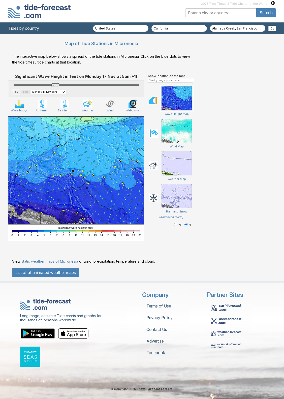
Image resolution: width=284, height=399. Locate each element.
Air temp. (42, 106)
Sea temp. (65, 106)
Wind (110, 106)
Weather (87, 106)
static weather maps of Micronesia (49, 261)
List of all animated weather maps (45, 272)
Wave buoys (19, 106)
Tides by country (23, 28)
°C (178, 225)
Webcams (133, 106)
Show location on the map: (167, 76)
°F (188, 225)
